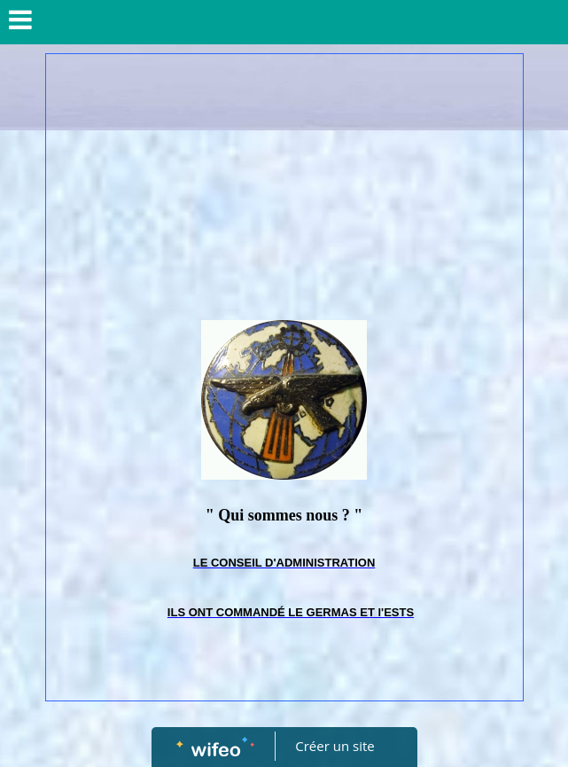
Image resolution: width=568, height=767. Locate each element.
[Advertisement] (284, 187)
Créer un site (334, 746)
